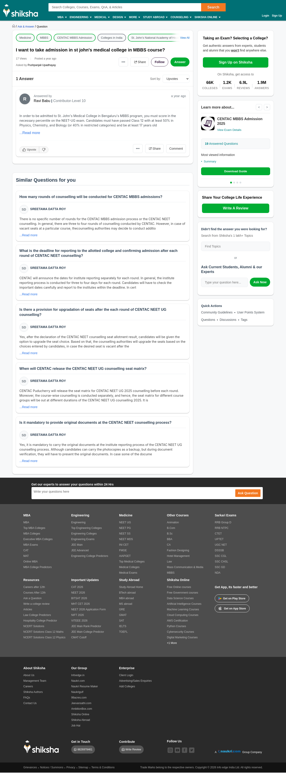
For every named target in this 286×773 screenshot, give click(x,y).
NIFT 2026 (77, 615)
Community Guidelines (217, 312)
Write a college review (36, 604)
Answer (180, 62)
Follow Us (174, 741)
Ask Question (248, 493)
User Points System (251, 312)
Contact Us (30, 703)
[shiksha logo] (42, 747)
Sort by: (155, 79)
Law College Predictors (37, 615)
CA (169, 545)
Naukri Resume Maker (84, 686)
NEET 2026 (78, 593)
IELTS (122, 626)
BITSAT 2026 (79, 598)
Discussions (228, 320)
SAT (121, 621)
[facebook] (184, 750)
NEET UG (125, 522)
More (134, 17)
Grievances (30, 767)
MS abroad (125, 604)
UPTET (219, 539)
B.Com (171, 528)
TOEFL (123, 632)
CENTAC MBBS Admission (74, 37)
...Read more (29, 133)
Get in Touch (80, 742)
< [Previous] (259, 107)
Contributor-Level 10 (69, 101)
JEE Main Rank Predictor (86, 626)
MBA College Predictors (37, 567)
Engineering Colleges (84, 534)
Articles (27, 609)
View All (184, 37)
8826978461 (85, 750)
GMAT (123, 615)
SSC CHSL (221, 562)
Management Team (34, 681)
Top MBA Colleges (34, 528)
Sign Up (277, 15)
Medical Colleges (129, 567)
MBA (61, 17)
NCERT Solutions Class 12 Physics (44, 637)
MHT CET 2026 (80, 604)
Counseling (180, 17)
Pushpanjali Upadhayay (42, 65)
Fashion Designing (178, 550)
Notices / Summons (51, 767)
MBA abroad (126, 598)
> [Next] (267, 107)
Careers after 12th (34, 587)
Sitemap (83, 767)
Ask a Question (32, 598)
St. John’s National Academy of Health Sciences (162, 37)
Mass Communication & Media (185, 567)
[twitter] (192, 750)
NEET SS (124, 534)
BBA (169, 539)
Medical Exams (128, 573)
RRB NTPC (221, 528)
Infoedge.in (77, 675)
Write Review (133, 750)
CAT (26, 550)
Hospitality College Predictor (40, 621)
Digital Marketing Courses (182, 637)
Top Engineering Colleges (86, 528)
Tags (244, 320)
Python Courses (176, 626)
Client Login (126, 675)
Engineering (80, 17)
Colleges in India (111, 37)
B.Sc (169, 534)
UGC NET (221, 545)
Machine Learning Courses (183, 609)
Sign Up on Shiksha (235, 62)
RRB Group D (223, 522)
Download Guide (235, 171)
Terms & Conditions (103, 767)
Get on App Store (232, 609)
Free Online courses (179, 587)
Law (169, 562)
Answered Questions (221, 143)
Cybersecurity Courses (180, 632)
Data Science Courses (180, 598)
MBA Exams (30, 545)
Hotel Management (178, 556)
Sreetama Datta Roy (48, 209)
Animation (173, 522)
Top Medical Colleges (132, 562)
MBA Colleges (31, 534)
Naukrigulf (77, 692)
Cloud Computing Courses (182, 615)
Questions (208, 320)
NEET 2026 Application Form (88, 609)
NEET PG (125, 528)
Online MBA (30, 562)
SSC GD (220, 567)
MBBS (44, 37)
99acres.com (79, 698)
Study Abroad (155, 17)
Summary (210, 161)
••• (123, 62)
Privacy (70, 767)
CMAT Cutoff (78, 637)
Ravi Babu (42, 101)
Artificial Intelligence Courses (184, 604)
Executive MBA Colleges (38, 539)
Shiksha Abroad (80, 720)
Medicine (25, 37)
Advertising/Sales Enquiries (135, 681)
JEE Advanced (80, 550)
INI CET (124, 545)
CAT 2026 (77, 587)
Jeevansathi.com (81, 703)
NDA (217, 573)
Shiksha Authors (33, 692)
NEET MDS (126, 539)
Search (213, 7)
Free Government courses (182, 593)
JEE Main (77, 545)
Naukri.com (78, 681)
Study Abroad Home (131, 587)
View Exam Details (229, 130)
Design (119, 17)
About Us (28, 675)
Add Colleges (127, 686)
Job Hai (75, 726)
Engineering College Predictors (89, 556)
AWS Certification (177, 621)
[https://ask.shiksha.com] (26, 26)
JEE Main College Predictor (87, 632)
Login (265, 15)
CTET (218, 534)
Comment (176, 148)
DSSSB (219, 550)
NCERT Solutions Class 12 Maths (43, 632)
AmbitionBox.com (81, 709)
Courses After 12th (34, 593)
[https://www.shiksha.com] (14, 26)
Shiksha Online (207, 17)
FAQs (26, 698)
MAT (26, 556)
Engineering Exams (83, 539)
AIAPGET (125, 556)
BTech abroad (127, 593)
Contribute (127, 742)
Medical (102, 17)
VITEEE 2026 (79, 621)
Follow (159, 62)
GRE (122, 609)
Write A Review (235, 208)
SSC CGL (221, 556)
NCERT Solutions (33, 626)
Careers (28, 686)
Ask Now (260, 282)
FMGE (123, 550)
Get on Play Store (232, 599)
